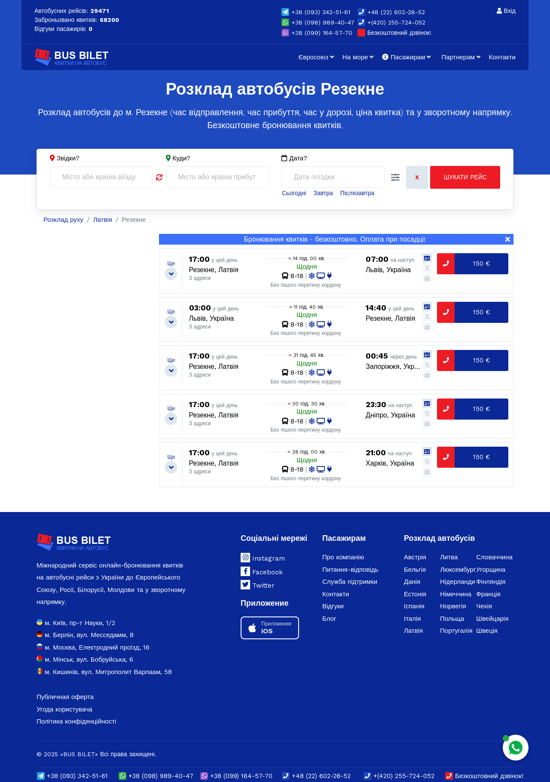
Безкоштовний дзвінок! (394, 32)
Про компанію (343, 557)
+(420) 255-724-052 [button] (391, 22)
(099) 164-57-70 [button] (316, 32)
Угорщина (490, 569)
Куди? (182, 158)
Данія (412, 582)
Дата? (294, 158)
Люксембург (458, 569)
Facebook (262, 571)
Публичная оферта (65, 697)
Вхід (506, 10)
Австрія (415, 557)
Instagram (263, 557)
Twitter (258, 584)
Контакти (502, 57)
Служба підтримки (349, 582)
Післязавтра (357, 193)
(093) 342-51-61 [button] (315, 12)
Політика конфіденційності (76, 721)
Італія (412, 619)
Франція (488, 594)
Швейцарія (492, 619)
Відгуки (333, 606)
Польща (452, 619)
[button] (395, 177)
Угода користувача (64, 709)
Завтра (323, 193)
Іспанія (414, 606)
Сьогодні (294, 193)
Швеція (487, 631)
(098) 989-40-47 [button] (317, 22)
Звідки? (68, 158)
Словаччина (494, 557)
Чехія (484, 606)
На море (355, 57)
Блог (329, 619)
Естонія (415, 594)
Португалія (456, 631)
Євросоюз (313, 57)
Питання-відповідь (350, 569)
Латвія (413, 631)
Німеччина (455, 594)
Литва (449, 557)
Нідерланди (457, 582)
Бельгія (415, 569)
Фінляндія (490, 582)
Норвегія (453, 606)
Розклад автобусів (439, 538)
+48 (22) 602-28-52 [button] (391, 12)
